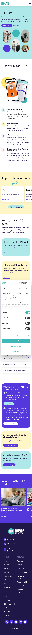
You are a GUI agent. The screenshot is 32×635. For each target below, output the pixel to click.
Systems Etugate (23, 591)
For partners (22, 582)
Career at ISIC (21, 568)
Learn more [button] (6, 25)
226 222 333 (11, 544)
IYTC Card (7, 611)
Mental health (8, 587)
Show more (7, 252)
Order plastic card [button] (10, 445)
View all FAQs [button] (9, 465)
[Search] (26, 4)
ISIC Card (7, 600)
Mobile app (7, 572)
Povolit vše (16, 341)
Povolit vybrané (16, 346)
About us (20, 561)
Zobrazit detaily (22, 335)
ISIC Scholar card (9, 604)
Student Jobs (8, 576)
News (5, 583)
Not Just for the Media (22, 577)
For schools (21, 586)
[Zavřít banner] (29, 282)
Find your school (11, 423)
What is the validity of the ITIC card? (14, 370)
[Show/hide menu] (30, 4)
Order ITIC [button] (9, 404)
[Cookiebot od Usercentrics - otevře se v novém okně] (20, 283)
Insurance (7, 568)
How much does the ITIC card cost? (14, 364)
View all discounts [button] (16, 207)
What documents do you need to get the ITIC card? (15, 357)
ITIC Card (7, 608)
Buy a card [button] (16, 25)
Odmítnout (16, 351)
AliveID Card (8, 615)
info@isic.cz (11, 539)
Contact (19, 565)
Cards (6, 561)
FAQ (5, 580)
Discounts (7, 565)
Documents (22, 572)
